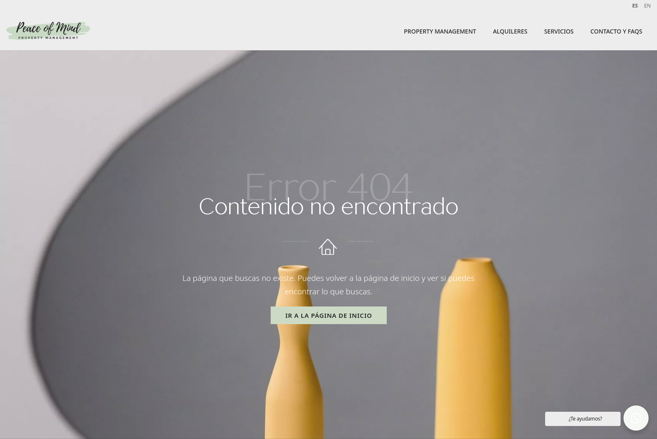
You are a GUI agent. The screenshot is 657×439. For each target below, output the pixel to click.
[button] (636, 418)
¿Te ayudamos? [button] (585, 418)
